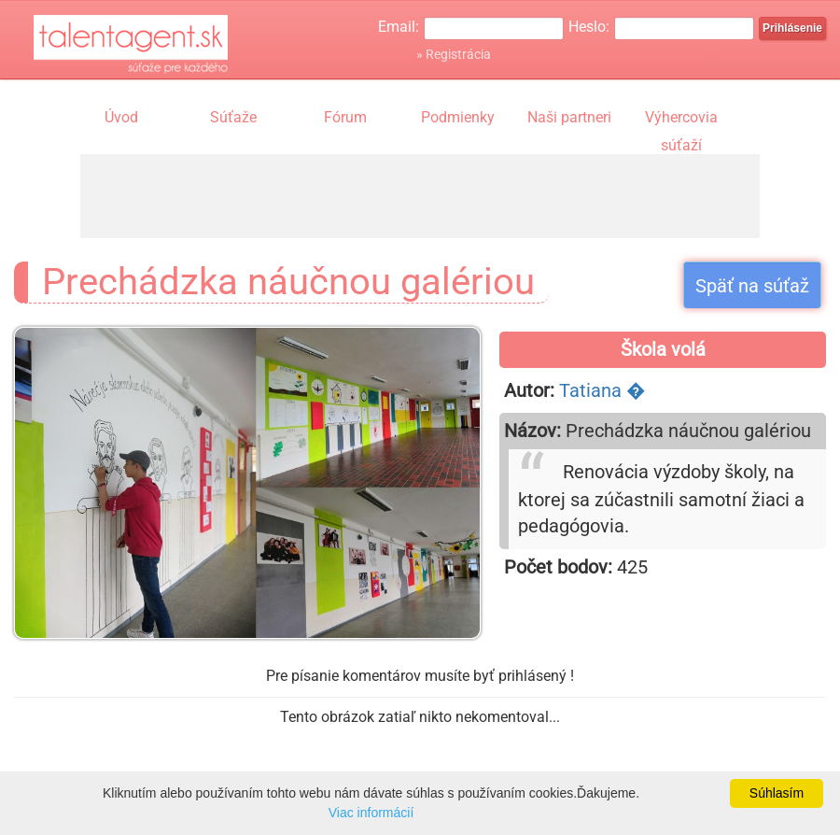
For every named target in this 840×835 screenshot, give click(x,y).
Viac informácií (371, 812)
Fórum (345, 117)
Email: (398, 26)
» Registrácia (453, 54)
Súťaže (233, 117)
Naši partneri (569, 117)
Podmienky (458, 117)
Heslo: (588, 26)
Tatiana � (602, 390)
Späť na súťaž (752, 286)
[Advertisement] (420, 196)
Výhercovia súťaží (681, 119)
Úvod (121, 117)
